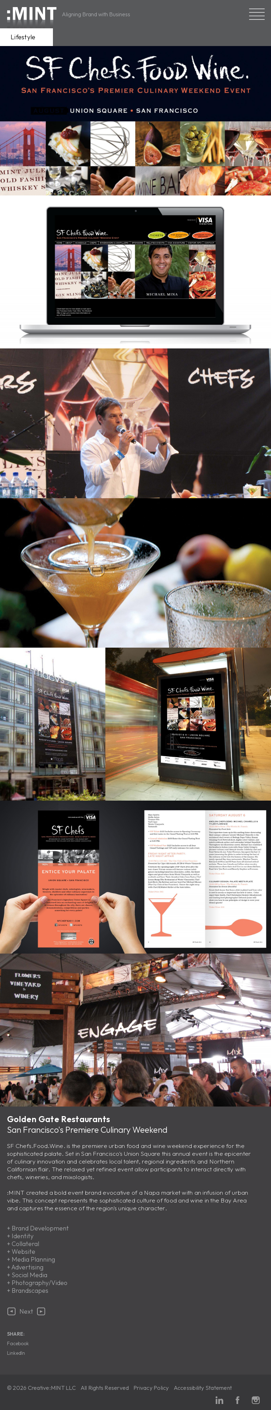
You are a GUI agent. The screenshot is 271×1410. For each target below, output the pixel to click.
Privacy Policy (151, 1387)
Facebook (18, 1343)
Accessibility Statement (203, 1387)
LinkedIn (16, 1353)
